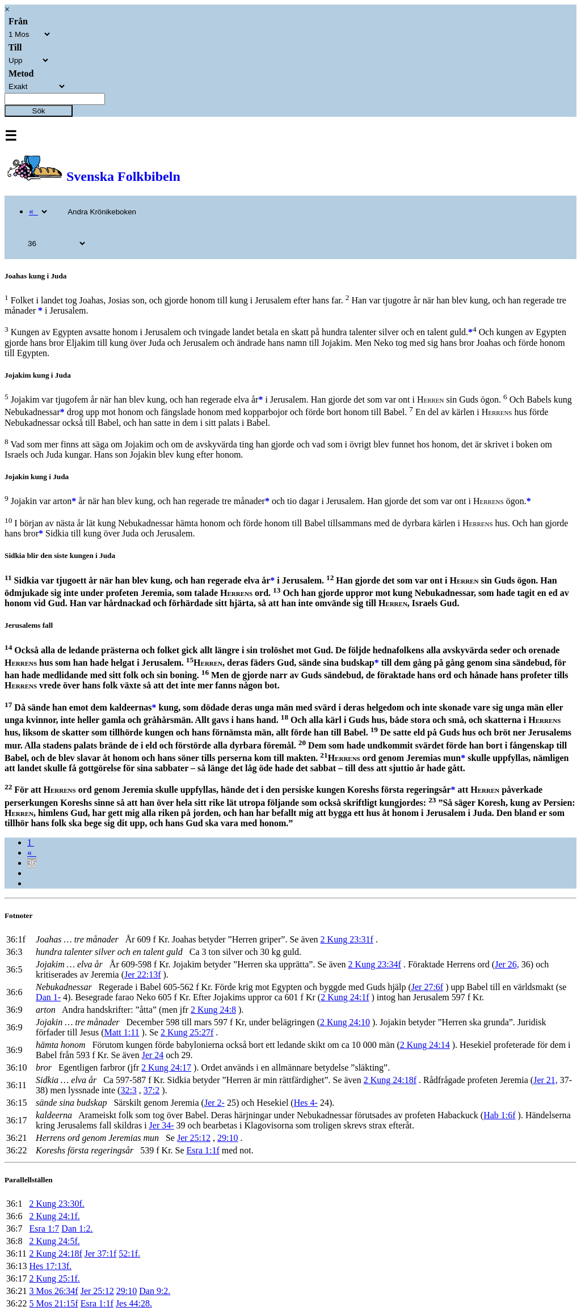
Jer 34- (161, 1125)
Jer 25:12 (193, 1138)
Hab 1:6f (499, 1115)
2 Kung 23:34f (374, 964)
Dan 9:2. (154, 1291)
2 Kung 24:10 (345, 1022)
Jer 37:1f (100, 1253)
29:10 (227, 1138)
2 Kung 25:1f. (54, 1278)
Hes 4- (306, 1102)
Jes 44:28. (134, 1303)
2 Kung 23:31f (347, 939)
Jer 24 (153, 1055)
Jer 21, (545, 1080)
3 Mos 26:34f (53, 1291)
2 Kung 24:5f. (54, 1241)
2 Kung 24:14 (425, 1045)
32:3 (128, 1090)
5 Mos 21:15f (53, 1303)
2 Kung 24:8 (213, 1009)
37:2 (151, 1090)
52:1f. (129, 1253)
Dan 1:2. (76, 1228)
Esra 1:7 (44, 1228)
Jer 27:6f (427, 987)
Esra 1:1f (203, 1150)
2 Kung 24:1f (345, 997)
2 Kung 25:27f (187, 1032)
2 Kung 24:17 (166, 1067)
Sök (38, 111)
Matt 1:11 (122, 1032)
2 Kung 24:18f (390, 1080)
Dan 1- (48, 997)
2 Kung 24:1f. (54, 1216)
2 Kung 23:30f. (56, 1203)
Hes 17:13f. (50, 1266)
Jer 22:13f (142, 974)
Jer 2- (214, 1102)
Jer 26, (507, 964)
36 (31, 863)
